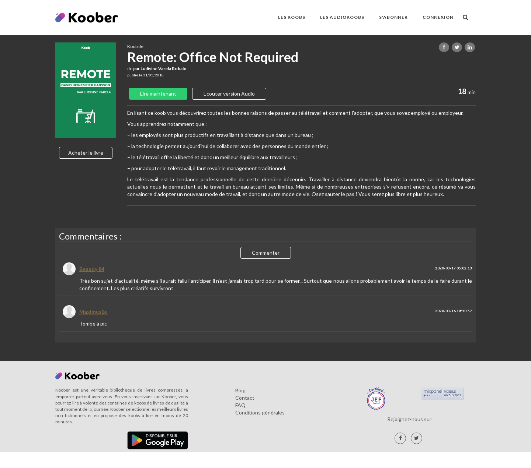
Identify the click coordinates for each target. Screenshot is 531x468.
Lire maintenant (158, 93)
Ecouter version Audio (229, 93)
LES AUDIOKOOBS (342, 17)
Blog (240, 390)
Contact (244, 398)
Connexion (438, 17)
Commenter (266, 253)
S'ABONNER (393, 17)
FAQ (240, 405)
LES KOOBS (291, 17)
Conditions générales (260, 412)
